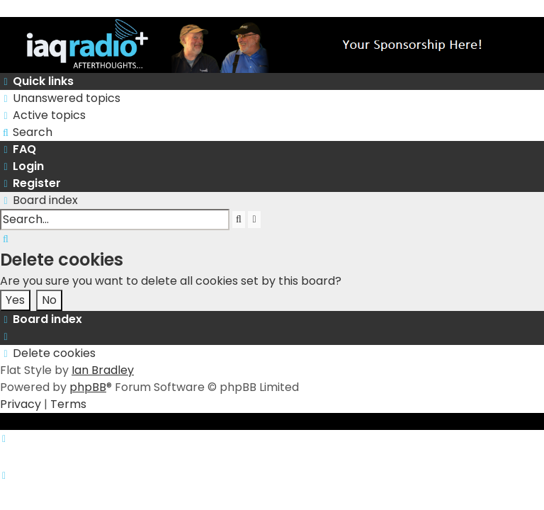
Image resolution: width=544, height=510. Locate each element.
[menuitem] (60, 98)
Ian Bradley (103, 370)
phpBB (87, 387)
